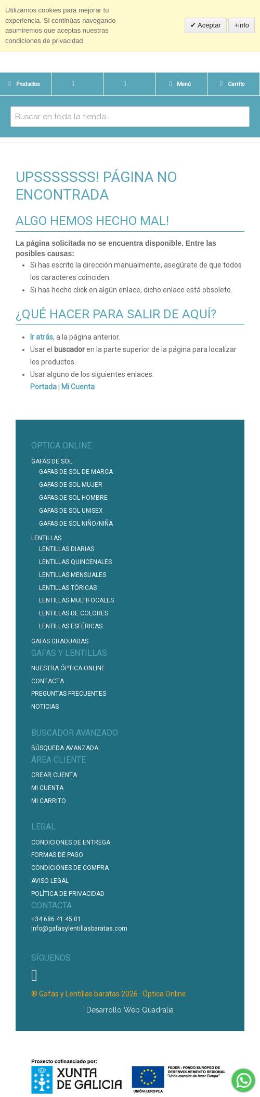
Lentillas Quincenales (75, 562)
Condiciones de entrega (70, 842)
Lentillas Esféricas (70, 626)
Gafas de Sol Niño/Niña (76, 523)
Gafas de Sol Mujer (70, 484)
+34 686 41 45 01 (56, 919)
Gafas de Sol (51, 461)
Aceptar (208, 25)
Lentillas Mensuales (72, 575)
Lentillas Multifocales (76, 600)
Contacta (47, 681)
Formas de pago (57, 855)
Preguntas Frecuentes (68, 693)
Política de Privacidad (68, 893)
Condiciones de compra (70, 867)
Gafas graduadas (59, 641)
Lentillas (46, 538)
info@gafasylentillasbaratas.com (79, 928)
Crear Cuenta (54, 775)
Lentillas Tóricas (68, 588)
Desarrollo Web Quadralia (130, 1010)
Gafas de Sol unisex (71, 510)
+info (241, 25)
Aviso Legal (50, 880)
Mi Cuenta (78, 387)
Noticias (45, 706)
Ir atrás (41, 337)
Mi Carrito (48, 801)
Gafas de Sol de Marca (76, 471)
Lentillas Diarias (66, 549)
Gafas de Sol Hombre (73, 497)
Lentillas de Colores (73, 613)
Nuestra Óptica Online (69, 668)
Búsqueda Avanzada (64, 748)
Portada (43, 387)
